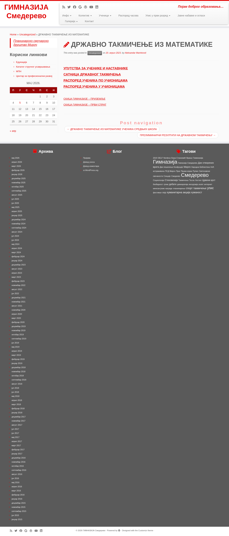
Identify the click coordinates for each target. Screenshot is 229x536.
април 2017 (17, 441)
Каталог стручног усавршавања (33, 66)
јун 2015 (15, 515)
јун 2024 (15, 240)
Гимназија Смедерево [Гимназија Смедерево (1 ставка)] (187, 163)
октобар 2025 (18, 187)
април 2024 (17, 248)
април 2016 (17, 486)
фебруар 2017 (18, 449)
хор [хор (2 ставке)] (164, 192)
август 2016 (17, 474)
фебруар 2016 (18, 495)
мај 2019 (16, 347)
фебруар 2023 (18, 281)
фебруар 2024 (18, 256)
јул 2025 (15, 199)
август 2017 (17, 425)
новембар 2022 (18, 285)
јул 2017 (15, 429)
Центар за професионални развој (34, 76)
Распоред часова (128, 15)
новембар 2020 (18, 310)
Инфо (66, 15)
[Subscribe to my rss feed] (64, 7)
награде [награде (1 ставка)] (168, 188)
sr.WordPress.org (90, 170)
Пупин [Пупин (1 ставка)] (195, 171)
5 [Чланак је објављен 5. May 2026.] (20, 102)
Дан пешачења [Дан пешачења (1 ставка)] (166, 167)
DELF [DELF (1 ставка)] (160, 158)
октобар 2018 (18, 376)
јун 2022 (15, 293)
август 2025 (17, 195)
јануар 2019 (17, 363)
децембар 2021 (19, 297)
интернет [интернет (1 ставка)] (208, 184)
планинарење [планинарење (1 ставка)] (179, 188)
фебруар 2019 (18, 359)
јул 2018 (15, 388)
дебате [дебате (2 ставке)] (172, 184)
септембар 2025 (19, 191)
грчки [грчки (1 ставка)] (166, 184)
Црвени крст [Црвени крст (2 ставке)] (208, 180)
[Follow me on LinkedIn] (98, 7)
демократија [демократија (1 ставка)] (182, 184)
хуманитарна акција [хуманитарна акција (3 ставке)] (178, 192)
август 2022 (17, 289)
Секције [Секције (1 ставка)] (167, 176)
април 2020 (17, 314)
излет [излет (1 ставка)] (201, 184)
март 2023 (16, 277)
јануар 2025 (17, 215)
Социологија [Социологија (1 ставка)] (158, 180)
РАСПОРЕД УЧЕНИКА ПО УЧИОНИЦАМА (96, 80)
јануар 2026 (17, 174)
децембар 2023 (19, 265)
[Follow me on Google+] (81, 7)
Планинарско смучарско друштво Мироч (31, 43)
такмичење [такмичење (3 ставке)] (199, 188)
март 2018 (16, 404)
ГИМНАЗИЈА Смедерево (26, 11)
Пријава (87, 158)
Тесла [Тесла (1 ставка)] (191, 180)
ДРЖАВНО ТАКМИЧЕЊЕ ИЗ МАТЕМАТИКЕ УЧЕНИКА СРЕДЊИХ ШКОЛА (112, 129)
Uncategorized (27, 34)
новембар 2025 (18, 182)
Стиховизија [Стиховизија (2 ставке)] (171, 180)
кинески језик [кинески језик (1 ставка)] (159, 188)
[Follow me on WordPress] (86, 7)
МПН (18, 71)
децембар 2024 (19, 219)
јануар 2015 (17, 519)
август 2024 (17, 232)
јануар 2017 (17, 454)
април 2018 (17, 400)
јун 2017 (15, 433)
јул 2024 (15, 236)
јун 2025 (15, 203)
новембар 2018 (18, 371)
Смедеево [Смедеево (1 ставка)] (175, 176)
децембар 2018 (19, 367)
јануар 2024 (17, 261)
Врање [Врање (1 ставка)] (189, 158)
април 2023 (17, 273)
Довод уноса (89, 162)
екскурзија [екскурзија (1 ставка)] (193, 184)
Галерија (71, 21)
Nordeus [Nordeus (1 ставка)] (167, 158)
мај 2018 (16, 396)
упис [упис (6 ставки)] (210, 188)
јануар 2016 (17, 499)
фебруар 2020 (18, 322)
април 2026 (17, 162)
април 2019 (17, 351)
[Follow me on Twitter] (70, 7)
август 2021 (17, 306)
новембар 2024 (18, 224)
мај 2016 (16, 482)
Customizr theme (145, 530)
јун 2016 (15, 478)
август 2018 (17, 384)
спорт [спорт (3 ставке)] (189, 188)
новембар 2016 (18, 462)
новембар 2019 (18, 330)
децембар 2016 (19, 458)
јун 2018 (15, 392)
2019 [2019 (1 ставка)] (155, 158)
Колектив (85, 15)
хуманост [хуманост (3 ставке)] (196, 192)
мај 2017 (16, 437)
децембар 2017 (19, 417)
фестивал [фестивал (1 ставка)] (157, 192)
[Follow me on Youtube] (92, 7)
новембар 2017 (18, 421)
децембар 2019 (19, 326)
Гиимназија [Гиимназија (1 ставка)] (198, 158)
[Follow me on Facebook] (76, 7)
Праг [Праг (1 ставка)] (178, 171)
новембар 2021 (18, 302)
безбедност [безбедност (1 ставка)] (158, 184)
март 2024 (16, 252)
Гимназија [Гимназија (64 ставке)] (165, 162)
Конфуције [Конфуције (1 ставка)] (178, 167)
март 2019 (16, 355)
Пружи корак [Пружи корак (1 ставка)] (186, 171)
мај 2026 (16, 158)
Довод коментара (91, 166)
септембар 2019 (19, 339)
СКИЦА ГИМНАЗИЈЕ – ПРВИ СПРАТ (85, 104)
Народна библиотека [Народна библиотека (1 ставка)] (200, 167)
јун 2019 (15, 343)
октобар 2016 (18, 466)
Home (13, 34)
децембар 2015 (19, 503)
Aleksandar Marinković (135, 53)
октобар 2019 (18, 334)
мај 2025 (16, 207)
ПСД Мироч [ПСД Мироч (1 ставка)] (170, 171)
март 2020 (16, 318)
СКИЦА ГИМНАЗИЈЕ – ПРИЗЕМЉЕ (84, 98)
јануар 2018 (17, 413)
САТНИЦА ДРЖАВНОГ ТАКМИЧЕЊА (92, 74)
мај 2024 (16, 244)
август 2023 (17, 269)
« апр (13, 130)
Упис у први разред (157, 15)
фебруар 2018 (18, 408)
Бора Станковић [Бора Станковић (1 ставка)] (178, 158)
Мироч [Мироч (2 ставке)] (187, 167)
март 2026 (16, 166)
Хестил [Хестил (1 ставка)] (198, 180)
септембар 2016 (19, 470)
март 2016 (16, 491)
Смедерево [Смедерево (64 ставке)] (195, 175)
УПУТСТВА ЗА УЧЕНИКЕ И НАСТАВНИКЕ (96, 68)
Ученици (105, 15)
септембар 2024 (19, 228)
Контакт (89, 21)
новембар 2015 (18, 507)
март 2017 (16, 445)
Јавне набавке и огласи (191, 15)
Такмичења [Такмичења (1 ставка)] (184, 180)
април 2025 (17, 211)
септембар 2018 (19, 380)
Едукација (21, 62)
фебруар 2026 (18, 170)
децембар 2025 (19, 178)
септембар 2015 (19, 511)
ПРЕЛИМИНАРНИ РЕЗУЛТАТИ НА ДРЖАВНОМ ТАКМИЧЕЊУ (178, 135)
